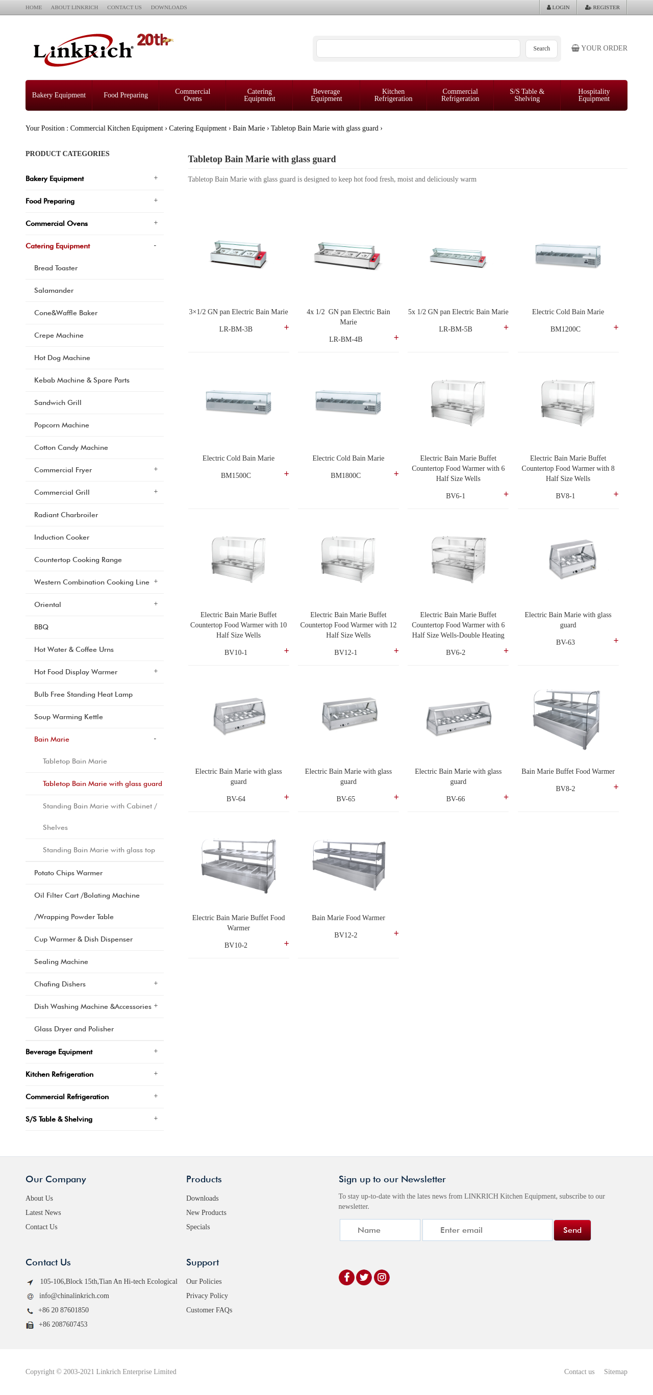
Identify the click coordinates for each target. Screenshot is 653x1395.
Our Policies (204, 1281)
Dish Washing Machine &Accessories (93, 1006)
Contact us (579, 1372)
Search (542, 48)
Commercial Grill (62, 492)
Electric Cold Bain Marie (568, 312)
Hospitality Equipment (594, 95)
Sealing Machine (61, 961)
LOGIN (558, 7)
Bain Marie (249, 128)
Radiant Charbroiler (66, 515)
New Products (206, 1212)
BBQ (41, 627)
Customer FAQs (209, 1310)
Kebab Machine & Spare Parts (82, 380)
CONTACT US (124, 7)
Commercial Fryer (63, 470)
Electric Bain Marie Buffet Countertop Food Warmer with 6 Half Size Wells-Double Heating (459, 625)
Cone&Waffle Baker (65, 313)
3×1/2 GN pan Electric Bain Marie (238, 312)
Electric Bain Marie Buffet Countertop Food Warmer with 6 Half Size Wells (459, 468)
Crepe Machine (59, 335)
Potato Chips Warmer (68, 873)
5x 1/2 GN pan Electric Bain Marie (458, 312)
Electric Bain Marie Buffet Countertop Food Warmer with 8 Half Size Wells (569, 468)
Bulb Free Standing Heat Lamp (83, 694)
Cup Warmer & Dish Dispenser (83, 939)
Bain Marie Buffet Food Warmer (568, 771)
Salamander (53, 290)
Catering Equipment (259, 95)
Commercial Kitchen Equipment (116, 128)
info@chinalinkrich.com (67, 1296)
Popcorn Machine (61, 425)
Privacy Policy (207, 1296)
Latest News (43, 1212)
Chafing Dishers (60, 984)
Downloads (202, 1198)
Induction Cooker (61, 537)
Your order (599, 48)
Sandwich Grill (58, 402)
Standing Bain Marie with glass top (99, 850)
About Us (39, 1198)
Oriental (47, 604)
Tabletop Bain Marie (75, 761)
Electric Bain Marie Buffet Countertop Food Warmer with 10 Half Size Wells (239, 625)
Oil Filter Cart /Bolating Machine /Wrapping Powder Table (87, 906)
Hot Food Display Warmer (75, 672)
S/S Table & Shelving (527, 95)
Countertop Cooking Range (78, 559)
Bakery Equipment (59, 95)
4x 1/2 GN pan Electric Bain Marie (349, 317)
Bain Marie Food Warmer (348, 918)
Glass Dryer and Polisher (74, 1029)
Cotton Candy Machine (71, 447)
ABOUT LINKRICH (74, 7)
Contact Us (42, 1227)
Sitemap (615, 1372)
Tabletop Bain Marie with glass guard (325, 128)
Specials (198, 1227)
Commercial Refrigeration (460, 95)
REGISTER (602, 7)
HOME (34, 7)
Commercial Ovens (192, 95)
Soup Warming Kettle (68, 717)
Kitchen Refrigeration (393, 95)
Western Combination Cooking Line (91, 582)
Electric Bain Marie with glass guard (569, 620)
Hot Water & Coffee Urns (74, 649)
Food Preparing (126, 95)
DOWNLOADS (169, 7)
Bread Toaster (56, 268)
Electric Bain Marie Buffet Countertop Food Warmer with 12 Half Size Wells (349, 625)
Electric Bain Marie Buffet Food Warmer (239, 923)
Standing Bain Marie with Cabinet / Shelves (100, 816)
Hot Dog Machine (62, 357)
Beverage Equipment (326, 95)
